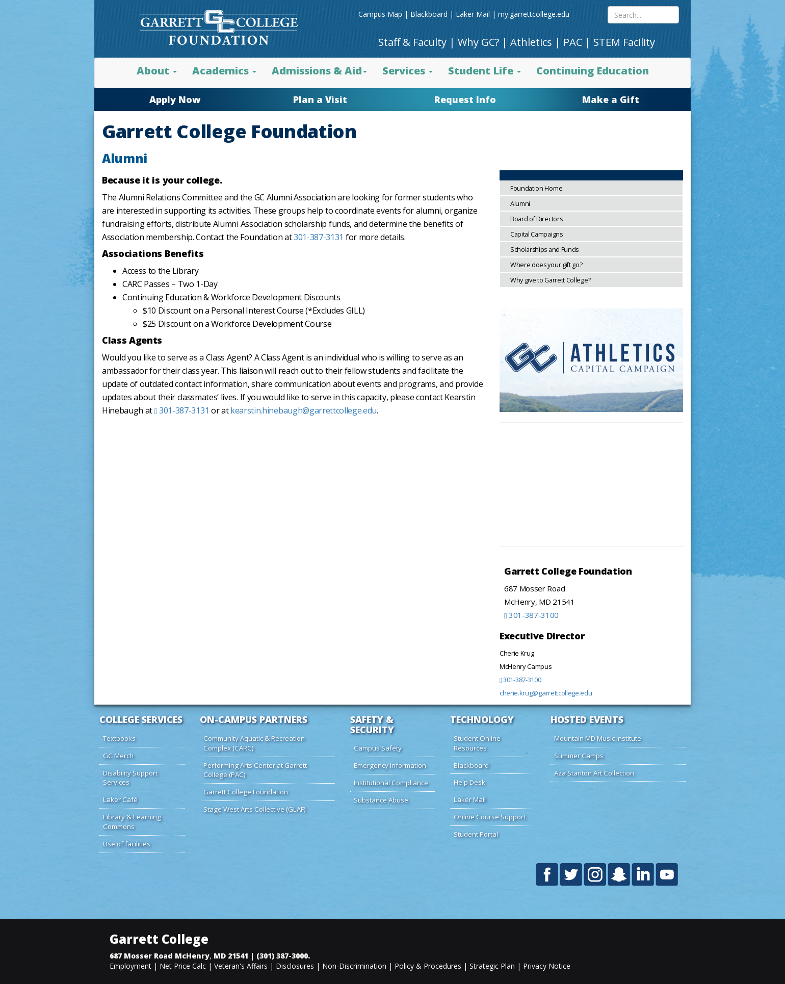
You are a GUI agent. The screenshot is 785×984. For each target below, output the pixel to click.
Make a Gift (610, 99)
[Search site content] (643, 14)
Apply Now (174, 99)
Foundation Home (536, 188)
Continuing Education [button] (592, 70)
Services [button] (407, 70)
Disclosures (295, 966)
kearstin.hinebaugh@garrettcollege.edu (303, 410)
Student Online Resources (477, 743)
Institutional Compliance (391, 782)
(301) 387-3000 (282, 956)
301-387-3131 (319, 237)
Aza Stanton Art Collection (594, 773)
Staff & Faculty (412, 42)
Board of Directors (536, 219)
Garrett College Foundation (245, 791)
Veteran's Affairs (241, 966)
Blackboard (429, 14)
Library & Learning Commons (132, 821)
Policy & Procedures (428, 966)
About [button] (157, 70)
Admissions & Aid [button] (319, 70)
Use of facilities (126, 843)
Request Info (465, 99)
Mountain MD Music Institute (597, 738)
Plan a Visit (320, 99)
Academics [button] (224, 70)
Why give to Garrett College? (550, 280)
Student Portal (476, 834)
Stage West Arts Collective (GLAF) (254, 809)
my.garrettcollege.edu (533, 14)
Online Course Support (490, 816)
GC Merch (118, 755)
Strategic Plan (492, 966)
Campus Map (380, 14)
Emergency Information (390, 765)
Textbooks (119, 738)
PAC (572, 42)
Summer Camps (579, 755)
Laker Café (120, 799)
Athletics (531, 42)
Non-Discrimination (354, 966)
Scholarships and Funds (544, 249)
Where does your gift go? (546, 265)
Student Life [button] (484, 70)
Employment (130, 966)
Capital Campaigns (536, 234)
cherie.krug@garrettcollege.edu (546, 692)
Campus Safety (378, 748)
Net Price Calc (183, 966)
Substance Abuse (381, 800)
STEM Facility (624, 42)
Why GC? (478, 42)
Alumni (520, 203)
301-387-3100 (531, 615)
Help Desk (469, 782)
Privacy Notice (546, 966)
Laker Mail (473, 14)
